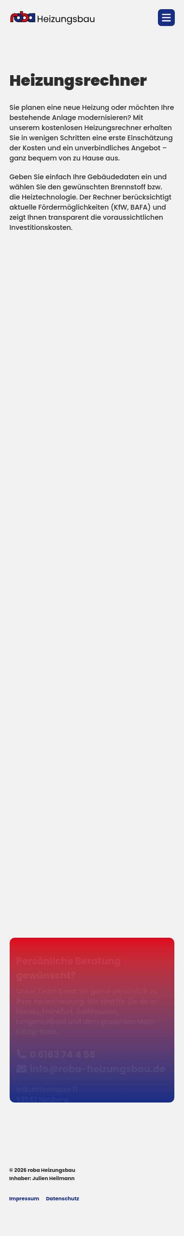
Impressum (24, 1199)
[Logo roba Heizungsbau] (52, 17)
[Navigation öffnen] (166, 17)
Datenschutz (62, 1199)
